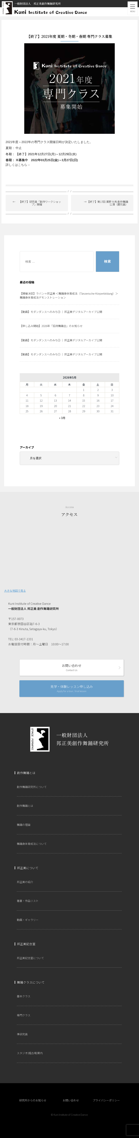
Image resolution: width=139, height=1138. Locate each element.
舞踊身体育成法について (32, 844)
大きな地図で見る (15, 590)
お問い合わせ (71, 667)
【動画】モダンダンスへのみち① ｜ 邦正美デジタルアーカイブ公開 (61, 354)
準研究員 (22, 1034)
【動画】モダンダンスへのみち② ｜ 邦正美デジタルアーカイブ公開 (61, 340)
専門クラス (23, 1015)
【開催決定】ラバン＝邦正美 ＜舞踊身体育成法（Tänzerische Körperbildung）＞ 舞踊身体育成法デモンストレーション (69, 295)
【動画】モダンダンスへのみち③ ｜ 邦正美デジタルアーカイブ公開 (61, 312)
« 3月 (62, 418)
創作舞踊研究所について (32, 787)
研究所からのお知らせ (32, 1100)
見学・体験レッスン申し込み (71, 688)
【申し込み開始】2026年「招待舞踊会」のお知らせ (51, 326)
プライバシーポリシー (106, 1100)
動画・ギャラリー (28, 920)
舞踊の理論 (23, 825)
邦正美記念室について (30, 958)
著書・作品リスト (28, 901)
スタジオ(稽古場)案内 (30, 1053)
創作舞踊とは (25, 806)
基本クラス (23, 996)
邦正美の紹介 (25, 882)
